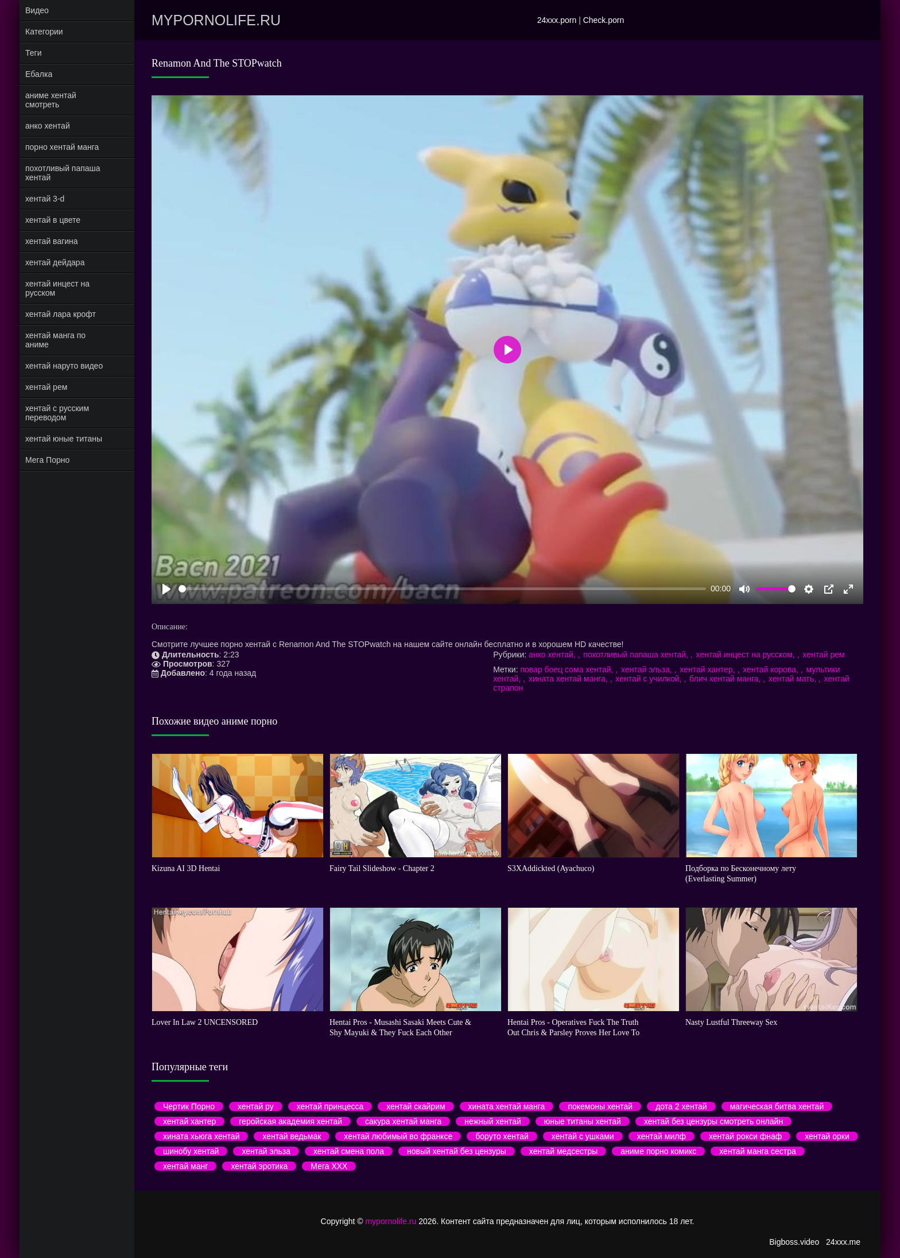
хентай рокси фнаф (745, 1136)
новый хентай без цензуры (456, 1151)
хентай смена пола (348, 1151)
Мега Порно (47, 460)
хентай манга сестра (757, 1151)
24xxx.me (843, 1242)
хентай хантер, (708, 669)
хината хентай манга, (569, 678)
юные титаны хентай (582, 1121)
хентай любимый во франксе (398, 1136)
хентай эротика (259, 1166)
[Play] (166, 589)
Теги (33, 52)
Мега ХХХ (329, 1166)
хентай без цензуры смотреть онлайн (713, 1121)
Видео (37, 10)
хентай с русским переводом (57, 413)
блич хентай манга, (726, 678)
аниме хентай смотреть (50, 100)
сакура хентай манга (403, 1121)
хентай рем (46, 387)
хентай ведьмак (291, 1136)
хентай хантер (189, 1121)
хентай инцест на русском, (746, 654)
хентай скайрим (415, 1106)
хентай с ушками (583, 1136)
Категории (44, 31)
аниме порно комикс (658, 1151)
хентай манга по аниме (55, 340)
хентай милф (661, 1136)
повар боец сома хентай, (567, 669)
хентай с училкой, (649, 678)
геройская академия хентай (290, 1121)
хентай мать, (793, 678)
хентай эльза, (647, 669)
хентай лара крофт (60, 314)
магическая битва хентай (777, 1106)
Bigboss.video (794, 1242)
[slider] (442, 588)
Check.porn (603, 20)
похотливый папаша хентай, (636, 654)
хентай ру (256, 1106)
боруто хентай (502, 1136)
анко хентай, (553, 654)
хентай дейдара (54, 262)
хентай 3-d (44, 198)
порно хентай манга (62, 147)
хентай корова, (772, 669)
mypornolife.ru (216, 20)
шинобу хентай (191, 1151)
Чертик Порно (189, 1106)
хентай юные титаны (63, 438)
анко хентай (47, 125)
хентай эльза (266, 1151)
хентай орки (827, 1136)
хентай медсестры (563, 1151)
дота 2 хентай (681, 1106)
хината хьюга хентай (201, 1136)
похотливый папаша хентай (62, 173)
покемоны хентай (600, 1106)
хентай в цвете (52, 219)
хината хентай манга (506, 1106)
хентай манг (185, 1166)
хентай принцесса (330, 1106)
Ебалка (38, 74)
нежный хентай (492, 1121)
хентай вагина (51, 241)
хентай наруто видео (64, 365)
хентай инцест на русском (57, 288)
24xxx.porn (556, 20)
